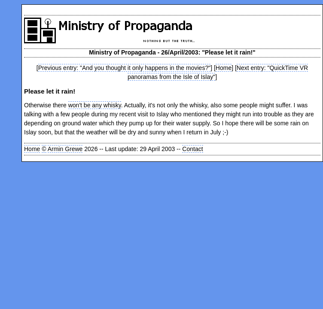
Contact (192, 148)
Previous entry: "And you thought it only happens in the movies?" (124, 67)
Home (224, 67)
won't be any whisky (94, 105)
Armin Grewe (65, 148)
